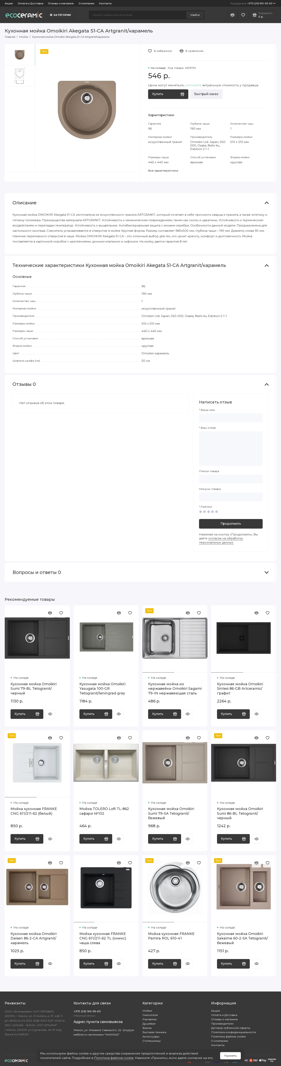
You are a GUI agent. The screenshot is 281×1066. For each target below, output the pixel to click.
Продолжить (231, 523)
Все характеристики (163, 170)
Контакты (105, 3)
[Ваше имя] (231, 417)
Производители (222, 1023)
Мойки (147, 1010)
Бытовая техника (154, 1032)
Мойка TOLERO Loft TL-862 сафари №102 (104, 811)
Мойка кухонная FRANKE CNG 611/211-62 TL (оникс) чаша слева (102, 938)
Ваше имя (208, 409)
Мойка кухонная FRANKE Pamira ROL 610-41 (171, 936)
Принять (230, 1055)
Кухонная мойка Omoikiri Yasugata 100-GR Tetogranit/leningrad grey (102, 688)
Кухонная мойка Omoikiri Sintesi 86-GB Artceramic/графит (240, 688)
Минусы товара (210, 488)
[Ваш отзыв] (231, 448)
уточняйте (193, 85)
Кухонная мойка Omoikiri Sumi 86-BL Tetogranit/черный (240, 813)
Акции (9, 3)
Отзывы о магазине (61, 3)
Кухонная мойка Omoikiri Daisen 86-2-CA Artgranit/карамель (34, 938)
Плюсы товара (209, 471)
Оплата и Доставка (30, 3)
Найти (195, 14)
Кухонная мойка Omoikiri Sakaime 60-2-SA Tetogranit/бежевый (242, 938)
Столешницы (151, 1040)
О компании (86, 3)
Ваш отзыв (208, 427)
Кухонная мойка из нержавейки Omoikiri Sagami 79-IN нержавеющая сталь (175, 688)
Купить (26, 714)
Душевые (149, 1023)
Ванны (147, 1027)
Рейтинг (206, 506)
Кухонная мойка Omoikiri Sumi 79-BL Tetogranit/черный (34, 688)
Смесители (150, 1015)
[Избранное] (243, 15)
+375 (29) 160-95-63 (253, 3)
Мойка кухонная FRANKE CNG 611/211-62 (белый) (34, 811)
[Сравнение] (232, 15)
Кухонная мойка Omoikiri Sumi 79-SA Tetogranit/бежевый (171, 813)
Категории (60, 14)
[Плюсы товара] (231, 479)
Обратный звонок (84, 1015)
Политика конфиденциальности (233, 1032)
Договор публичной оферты (230, 1027)
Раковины (149, 1019)
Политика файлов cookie (114, 1058)
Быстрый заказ (206, 94)
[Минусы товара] (231, 496)
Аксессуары (150, 1036)
